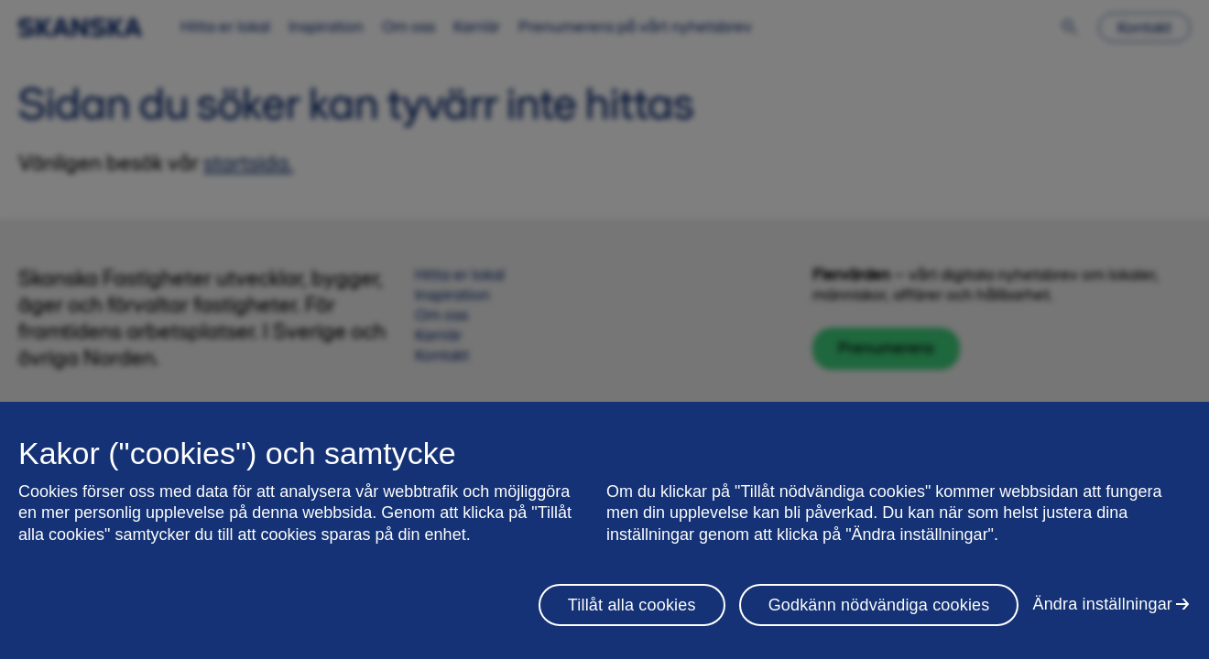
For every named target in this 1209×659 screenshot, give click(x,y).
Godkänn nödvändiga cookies (879, 605)
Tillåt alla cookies (632, 605)
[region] (604, 530)
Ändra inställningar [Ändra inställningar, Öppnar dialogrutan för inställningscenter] (1102, 604)
